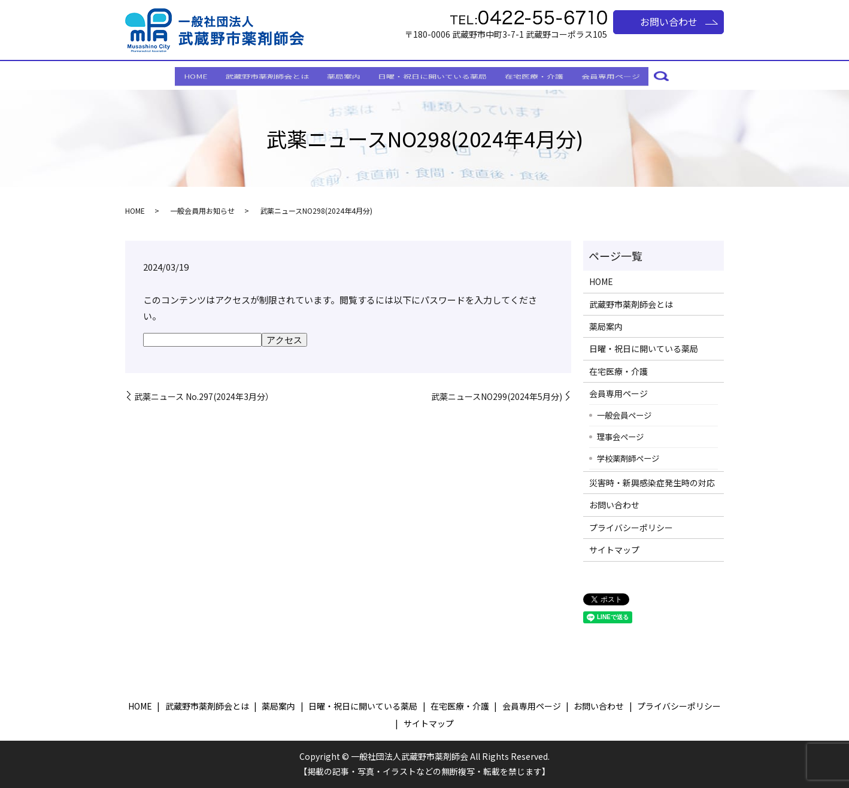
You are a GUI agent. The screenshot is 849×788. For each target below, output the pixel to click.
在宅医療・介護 (545, 75)
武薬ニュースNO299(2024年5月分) (496, 396)
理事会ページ (620, 437)
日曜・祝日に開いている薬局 (436, 75)
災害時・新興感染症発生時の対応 (652, 483)
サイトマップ (614, 550)
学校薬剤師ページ (628, 458)
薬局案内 (340, 75)
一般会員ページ (624, 415)
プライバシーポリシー (631, 528)
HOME (177, 75)
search (683, 77)
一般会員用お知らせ (202, 210)
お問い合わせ (669, 21)
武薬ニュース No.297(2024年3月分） (204, 396)
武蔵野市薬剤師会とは (256, 75)
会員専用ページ (629, 75)
